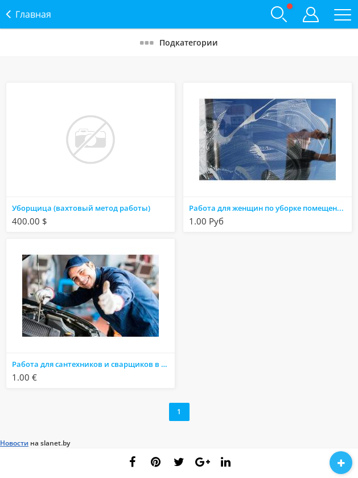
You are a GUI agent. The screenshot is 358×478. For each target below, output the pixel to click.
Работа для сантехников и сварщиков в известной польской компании (93, 364)
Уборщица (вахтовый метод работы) (81, 208)
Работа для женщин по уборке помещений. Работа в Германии (270, 208)
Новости (14, 443)
